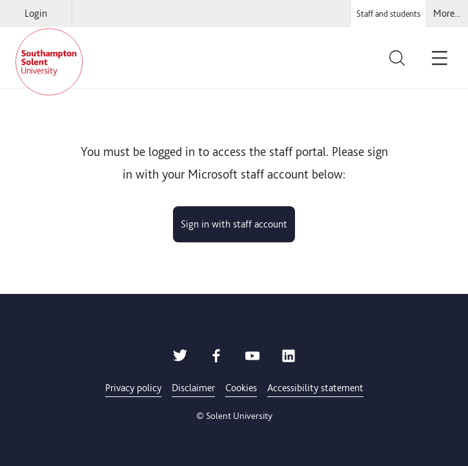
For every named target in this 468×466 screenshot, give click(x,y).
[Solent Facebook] (216, 359)
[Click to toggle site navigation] (443, 58)
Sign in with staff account (234, 224)
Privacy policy (133, 388)
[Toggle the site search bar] (404, 58)
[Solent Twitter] (180, 359)
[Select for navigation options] (446, 13)
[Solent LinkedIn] (288, 359)
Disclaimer (193, 388)
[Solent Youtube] (252, 359)
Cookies (241, 388)
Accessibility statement (315, 388)
